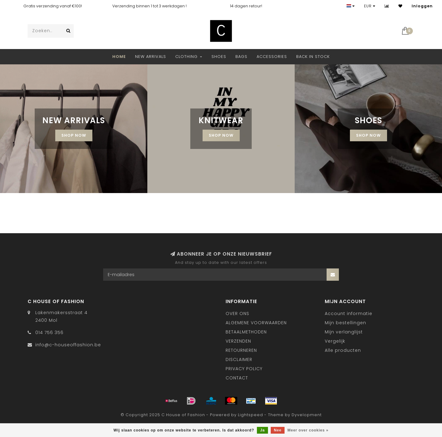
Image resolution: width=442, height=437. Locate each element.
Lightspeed (250, 414)
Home (119, 56)
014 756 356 (49, 332)
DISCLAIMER (239, 359)
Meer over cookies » (308, 430)
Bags (241, 56)
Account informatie (348, 313)
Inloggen (422, 6)
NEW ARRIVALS (150, 56)
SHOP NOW (73, 135)
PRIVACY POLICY (244, 369)
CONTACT (237, 378)
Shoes (218, 56)
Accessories (272, 56)
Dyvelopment (307, 414)
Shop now (368, 135)
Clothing (186, 56)
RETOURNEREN (241, 350)
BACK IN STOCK (313, 56)
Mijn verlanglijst (344, 332)
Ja (262, 430)
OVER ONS (237, 313)
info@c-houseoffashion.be (68, 345)
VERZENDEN (238, 341)
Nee (277, 430)
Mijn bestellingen (345, 323)
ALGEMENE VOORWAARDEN (256, 323)
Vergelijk (335, 341)
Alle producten (343, 350)
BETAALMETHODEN (246, 332)
